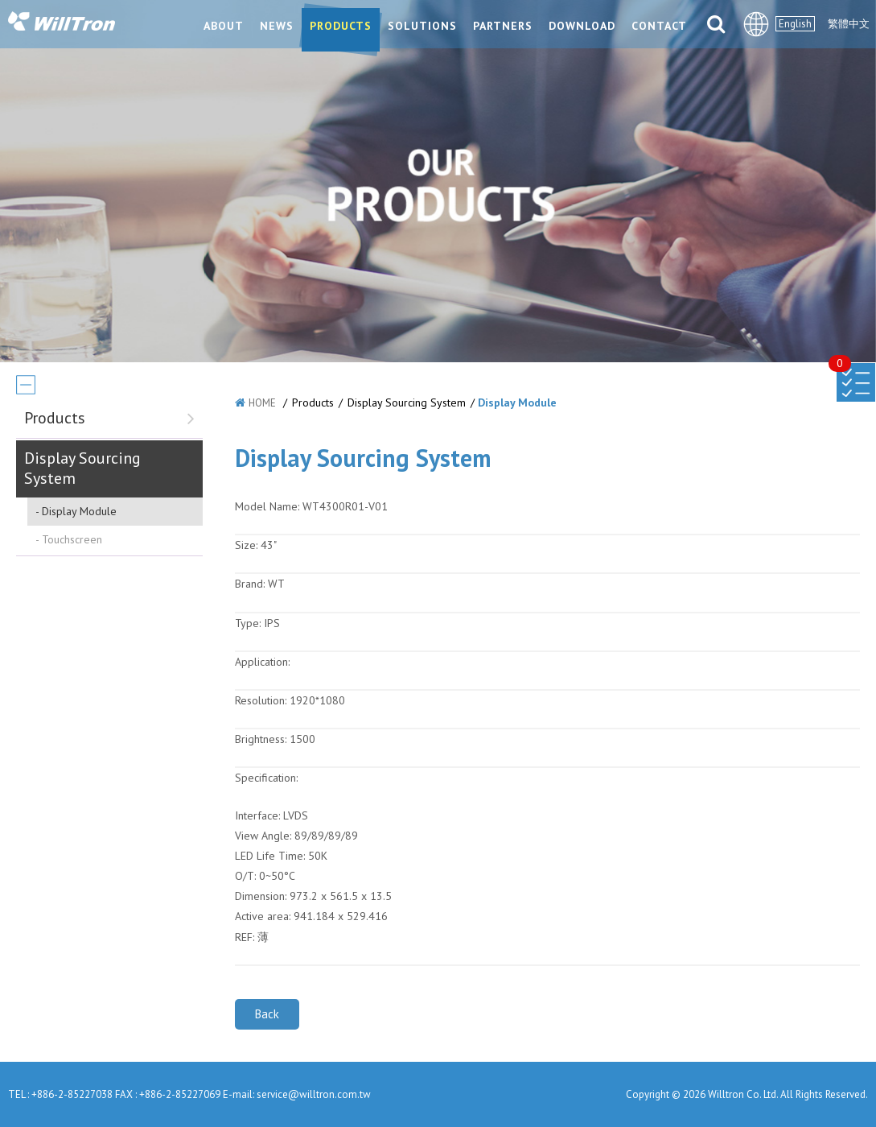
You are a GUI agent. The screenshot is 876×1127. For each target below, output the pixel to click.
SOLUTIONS (422, 26)
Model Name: (267, 506)
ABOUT (224, 26)
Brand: (250, 583)
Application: (262, 661)
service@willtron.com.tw (314, 1094)
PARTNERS (503, 26)
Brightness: (260, 739)
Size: (246, 545)
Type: (249, 623)
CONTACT (659, 26)
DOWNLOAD (582, 26)
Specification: (266, 777)
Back (267, 1014)
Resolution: (260, 700)
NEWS (277, 26)
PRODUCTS (341, 26)
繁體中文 (849, 24)
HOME (262, 403)
